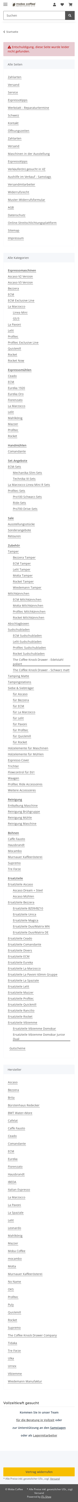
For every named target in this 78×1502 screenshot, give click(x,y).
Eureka (12, 1159)
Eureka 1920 (16, 388)
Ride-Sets (19, 503)
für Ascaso (20, 694)
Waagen (13, 778)
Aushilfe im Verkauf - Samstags (29, 177)
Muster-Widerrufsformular (26, 200)
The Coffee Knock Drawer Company (32, 1335)
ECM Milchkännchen (27, 599)
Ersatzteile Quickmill (22, 1004)
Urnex (12, 1366)
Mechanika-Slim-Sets (27, 473)
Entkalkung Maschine (23, 805)
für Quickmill (22, 736)
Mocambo (15, 851)
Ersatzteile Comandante (24, 944)
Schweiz (13, 115)
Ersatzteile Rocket (20, 1016)
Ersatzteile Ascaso (20, 884)
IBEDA (12, 1182)
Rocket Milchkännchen (28, 617)
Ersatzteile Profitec (21, 998)
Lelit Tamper (21, 569)
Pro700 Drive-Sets (25, 509)
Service (13, 92)
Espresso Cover (18, 760)
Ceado (12, 376)
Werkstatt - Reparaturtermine (28, 108)
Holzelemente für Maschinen (28, 748)
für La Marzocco (24, 712)
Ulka (11, 1358)
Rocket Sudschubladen (29, 654)
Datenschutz (16, 215)
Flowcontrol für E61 (21, 772)
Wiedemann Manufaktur (25, 1381)
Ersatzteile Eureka (20, 962)
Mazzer (13, 424)
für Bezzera (21, 700)
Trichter (13, 766)
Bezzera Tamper (24, 557)
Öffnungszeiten (18, 131)
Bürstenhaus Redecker (24, 1105)
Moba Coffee (16, 1251)
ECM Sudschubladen (27, 636)
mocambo (15, 1259)
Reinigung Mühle (20, 817)
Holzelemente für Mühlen (26, 754)
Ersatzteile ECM (19, 956)
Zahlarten (14, 77)
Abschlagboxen (18, 624)
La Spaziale (16, 1213)
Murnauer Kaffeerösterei (25, 857)
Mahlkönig (15, 418)
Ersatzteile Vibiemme (22, 1022)
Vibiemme (15, 1374)
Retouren (14, 536)
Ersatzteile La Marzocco (24, 968)
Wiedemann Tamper (27, 587)
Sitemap (13, 230)
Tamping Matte (18, 676)
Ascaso (12, 1082)
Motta (12, 1266)
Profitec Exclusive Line (23, 342)
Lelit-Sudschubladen (27, 642)
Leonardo (14, 1228)
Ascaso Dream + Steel (28, 890)
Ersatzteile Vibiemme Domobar (34, 1028)
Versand (13, 85)
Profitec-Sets (16, 491)
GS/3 (16, 318)
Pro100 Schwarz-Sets (27, 497)
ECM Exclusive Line (21, 300)
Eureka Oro (16, 394)
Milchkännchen (18, 593)
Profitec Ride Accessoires (25, 784)
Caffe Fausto (16, 839)
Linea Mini (20, 312)
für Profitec (20, 730)
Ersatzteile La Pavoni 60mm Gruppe (32, 974)
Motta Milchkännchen (28, 605)
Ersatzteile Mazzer (20, 992)
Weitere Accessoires (22, 790)
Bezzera (13, 288)
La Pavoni (14, 324)
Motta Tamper (23, 575)
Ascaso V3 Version (20, 282)
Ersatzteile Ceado (20, 938)
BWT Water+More (20, 1113)
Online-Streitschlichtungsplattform (32, 223)
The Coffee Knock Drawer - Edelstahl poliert (38, 662)
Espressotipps (17, 100)
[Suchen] (70, 15)
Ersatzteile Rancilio (21, 1010)
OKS (11, 1289)
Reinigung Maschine (22, 824)
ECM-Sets (14, 467)
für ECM (18, 706)
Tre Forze (14, 869)
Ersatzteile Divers (20, 950)
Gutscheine (17, 1048)
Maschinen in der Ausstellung (29, 154)
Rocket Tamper (23, 581)
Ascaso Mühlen (23, 896)
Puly (11, 1305)
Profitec (13, 336)
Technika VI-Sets (24, 479)
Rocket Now (16, 360)
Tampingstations (19, 682)
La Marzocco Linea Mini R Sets (29, 485)
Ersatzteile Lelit (18, 986)
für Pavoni (20, 724)
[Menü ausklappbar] (5, 2)
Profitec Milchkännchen (29, 611)
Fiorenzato (15, 400)
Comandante (17, 451)
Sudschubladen (19, 630)
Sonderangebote (19, 530)
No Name (14, 1282)
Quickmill (14, 348)
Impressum (16, 238)
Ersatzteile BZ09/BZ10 (28, 908)
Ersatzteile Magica (25, 920)
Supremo (14, 863)
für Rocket (20, 742)
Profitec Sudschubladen (29, 648)
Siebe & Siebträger (21, 688)
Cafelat (13, 1121)
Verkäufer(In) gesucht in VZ (26, 169)
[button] (54, 4)
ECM (11, 294)
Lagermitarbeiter (45, 1435)
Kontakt (13, 123)
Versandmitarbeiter (21, 184)
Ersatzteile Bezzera (21, 902)
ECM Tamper (22, 563)
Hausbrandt (16, 845)
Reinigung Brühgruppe (24, 811)
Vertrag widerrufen (39, 1472)
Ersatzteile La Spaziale (23, 980)
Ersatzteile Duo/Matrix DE (30, 932)
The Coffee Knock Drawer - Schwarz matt (41, 670)
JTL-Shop (46, 1496)
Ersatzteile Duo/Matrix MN (31, 926)
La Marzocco (16, 306)
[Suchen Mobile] (34, 15)
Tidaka (12, 1343)
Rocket (12, 354)
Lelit (11, 330)
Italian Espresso (19, 1190)
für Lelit (18, 718)
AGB (11, 207)
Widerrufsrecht (18, 192)
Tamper (13, 551)
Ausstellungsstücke (21, 524)
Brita (11, 1098)
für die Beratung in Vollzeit (35, 1420)
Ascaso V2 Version (20, 276)
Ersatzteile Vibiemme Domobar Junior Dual (39, 1037)
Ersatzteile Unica (24, 914)
